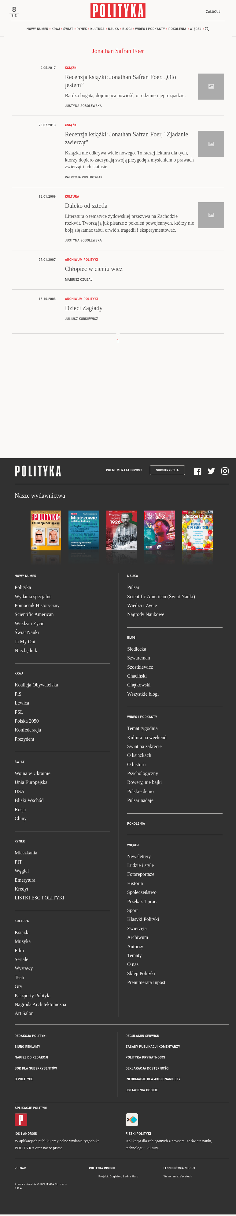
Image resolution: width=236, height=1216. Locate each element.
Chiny (21, 820)
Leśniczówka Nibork (179, 1170)
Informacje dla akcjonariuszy (153, 1081)
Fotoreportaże (140, 876)
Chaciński (137, 677)
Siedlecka (136, 650)
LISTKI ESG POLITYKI (40, 899)
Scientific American (34, 616)
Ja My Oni (25, 643)
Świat (68, 30)
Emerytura (25, 881)
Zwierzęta (137, 930)
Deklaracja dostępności (147, 1070)
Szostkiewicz (140, 668)
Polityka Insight (102, 1170)
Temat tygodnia (142, 730)
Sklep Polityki (141, 975)
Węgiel (22, 872)
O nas (132, 966)
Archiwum (137, 939)
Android (30, 1135)
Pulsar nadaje (140, 802)
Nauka (113, 30)
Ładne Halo (130, 1178)
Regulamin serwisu (142, 1037)
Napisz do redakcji (31, 1059)
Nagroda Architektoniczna (40, 1006)
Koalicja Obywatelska (36, 686)
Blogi (127, 30)
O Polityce (24, 1081)
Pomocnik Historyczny (37, 607)
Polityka (23, 589)
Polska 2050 (27, 722)
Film (19, 952)
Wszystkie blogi (143, 695)
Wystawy (24, 970)
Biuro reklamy (27, 1048)
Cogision (116, 1178)
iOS (17, 1135)
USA (19, 793)
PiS (18, 695)
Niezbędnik (26, 652)
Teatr (20, 979)
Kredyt (21, 890)
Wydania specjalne (33, 598)
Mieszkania (26, 854)
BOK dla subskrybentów (36, 1070)
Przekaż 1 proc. (142, 903)
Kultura (97, 30)
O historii (136, 766)
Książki (22, 934)
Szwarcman (138, 659)
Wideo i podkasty (150, 30)
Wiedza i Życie (29, 625)
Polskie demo (140, 793)
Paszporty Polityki (33, 997)
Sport (132, 912)
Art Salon (24, 1015)
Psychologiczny (142, 775)
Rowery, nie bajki (144, 784)
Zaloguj (211, 11)
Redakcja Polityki (30, 1037)
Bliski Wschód (29, 802)
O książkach (139, 757)
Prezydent (24, 740)
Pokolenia (177, 30)
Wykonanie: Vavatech (178, 1178)
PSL (19, 713)
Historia (135, 884)
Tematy (134, 957)
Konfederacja (28, 731)
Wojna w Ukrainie (32, 775)
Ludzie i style (140, 867)
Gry (18, 988)
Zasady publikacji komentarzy (153, 1048)
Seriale (21, 960)
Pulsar (133, 589)
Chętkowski (138, 686)
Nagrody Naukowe (145, 616)
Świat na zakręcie (144, 747)
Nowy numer (37, 30)
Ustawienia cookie (142, 1091)
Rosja (20, 811)
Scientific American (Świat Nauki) (161, 598)
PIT (18, 863)
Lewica (22, 704)
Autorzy (135, 948)
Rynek (82, 30)
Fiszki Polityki (138, 1135)
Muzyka (23, 943)
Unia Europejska (31, 784)
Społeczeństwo (142, 894)
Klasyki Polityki (143, 921)
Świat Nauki (27, 634)
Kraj (56, 30)
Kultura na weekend (147, 739)
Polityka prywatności (145, 1059)
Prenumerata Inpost (124, 472)
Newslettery (139, 858)
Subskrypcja (167, 472)
